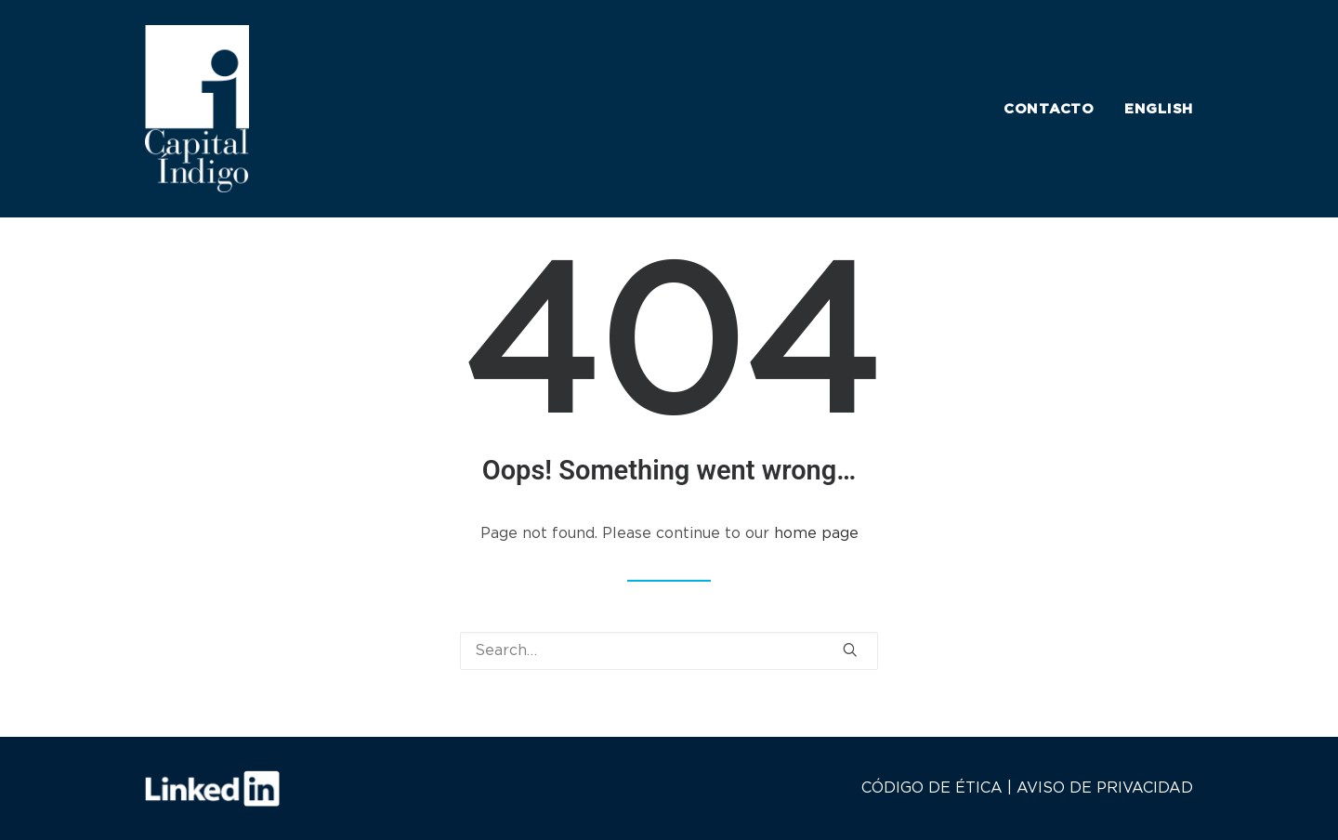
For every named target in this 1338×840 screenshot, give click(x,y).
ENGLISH (1158, 109)
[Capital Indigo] (197, 108)
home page (816, 533)
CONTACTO (1049, 109)
